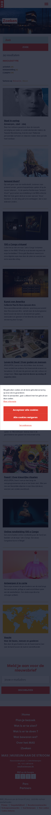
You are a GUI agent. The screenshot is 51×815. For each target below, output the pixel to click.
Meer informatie (9, 401)
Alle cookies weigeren (25, 417)
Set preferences (25, 425)
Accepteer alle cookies (25, 410)
